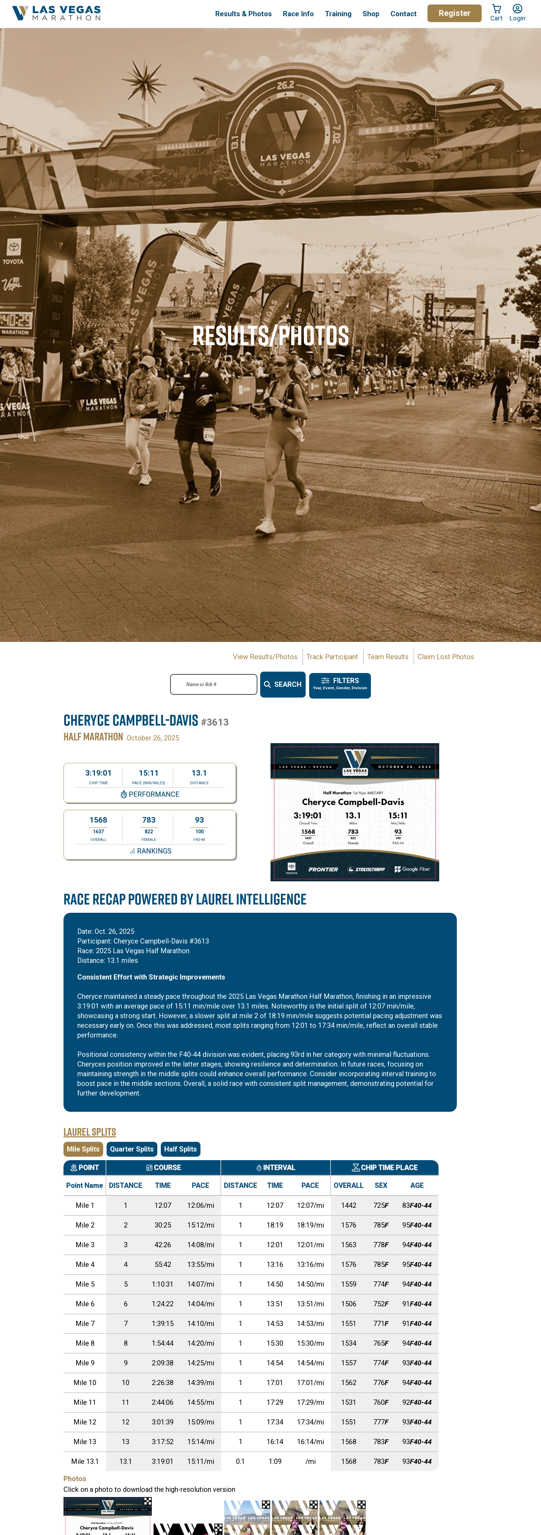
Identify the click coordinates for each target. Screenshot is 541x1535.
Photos (74, 1475)
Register (455, 13)
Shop (371, 14)
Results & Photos (243, 14)
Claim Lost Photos (445, 657)
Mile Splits (83, 1145)
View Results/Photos (265, 657)
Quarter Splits (132, 1145)
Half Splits (180, 1145)
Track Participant (332, 657)
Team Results (388, 657)
